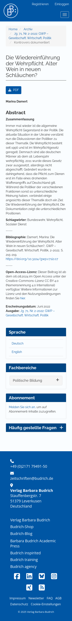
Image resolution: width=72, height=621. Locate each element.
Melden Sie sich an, (22, 407)
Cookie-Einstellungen (46, 604)
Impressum (18, 598)
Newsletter (36, 598)
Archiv (28, 29)
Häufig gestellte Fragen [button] (36, 427)
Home (13, 29)
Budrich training (24, 559)
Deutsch (17, 343)
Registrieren (40, 4)
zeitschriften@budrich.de (31, 478)
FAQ (50, 598)
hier (22, 298)
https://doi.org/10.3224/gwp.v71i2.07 (32, 259)
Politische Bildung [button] (27, 380)
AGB (58, 598)
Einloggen (62, 4)
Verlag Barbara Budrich (30, 520)
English (17, 352)
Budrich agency (23, 566)
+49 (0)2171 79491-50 (28, 466)
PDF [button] (13, 90)
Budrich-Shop (21, 526)
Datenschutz (19, 604)
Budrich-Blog (21, 533)
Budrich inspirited (25, 552)
